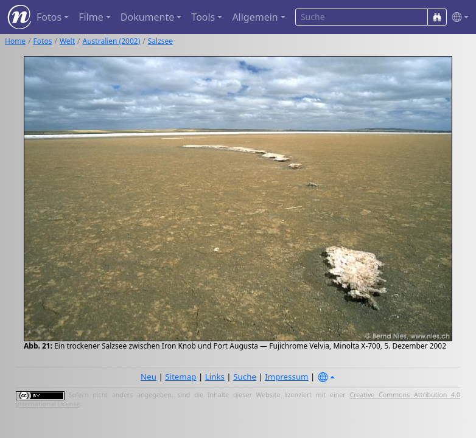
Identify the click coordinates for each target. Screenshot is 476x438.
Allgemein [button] (255, 17)
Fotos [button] (49, 17)
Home (15, 41)
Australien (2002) (112, 41)
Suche (244, 376)
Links (215, 376)
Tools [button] (203, 17)
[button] (458, 17)
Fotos (42, 41)
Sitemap (180, 376)
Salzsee (160, 41)
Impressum (286, 376)
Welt (67, 41)
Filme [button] (91, 17)
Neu (148, 376)
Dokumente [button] (147, 17)
